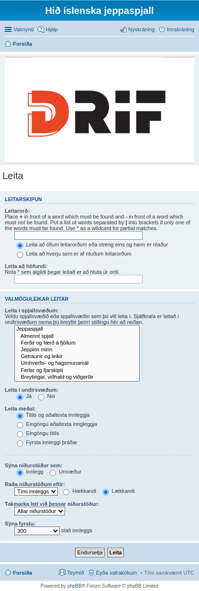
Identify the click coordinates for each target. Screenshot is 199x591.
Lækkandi (119, 491)
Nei (46, 396)
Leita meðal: (20, 408)
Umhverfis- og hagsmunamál (77, 363)
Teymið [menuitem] (75, 573)
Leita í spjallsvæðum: (32, 310)
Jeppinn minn (77, 350)
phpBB (74, 586)
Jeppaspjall (77, 329)
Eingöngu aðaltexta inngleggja (57, 424)
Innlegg (30, 472)
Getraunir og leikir (77, 356)
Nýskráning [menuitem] (141, 29)
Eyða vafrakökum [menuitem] (116, 573)
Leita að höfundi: (26, 266)
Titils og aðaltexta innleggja (53, 415)
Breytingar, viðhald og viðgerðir (77, 377)
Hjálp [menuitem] (52, 29)
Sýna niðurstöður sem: (34, 465)
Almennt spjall (77, 336)
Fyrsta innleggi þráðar (47, 442)
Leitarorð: (17, 211)
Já (24, 396)
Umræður (65, 472)
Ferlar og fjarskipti (77, 370)
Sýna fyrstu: (20, 524)
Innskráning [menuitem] (180, 29)
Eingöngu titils (38, 433)
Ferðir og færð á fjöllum (77, 343)
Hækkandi (79, 491)
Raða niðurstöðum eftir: (35, 484)
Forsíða (22, 573)
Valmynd (23, 29)
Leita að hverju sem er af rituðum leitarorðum (74, 254)
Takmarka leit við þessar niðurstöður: (52, 504)
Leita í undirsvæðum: (31, 390)
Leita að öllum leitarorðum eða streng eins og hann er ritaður (92, 244)
